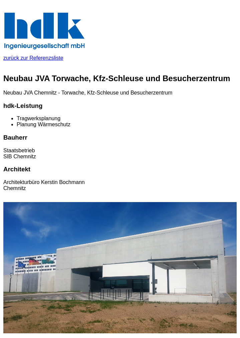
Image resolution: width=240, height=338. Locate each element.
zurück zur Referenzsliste (45, 55)
